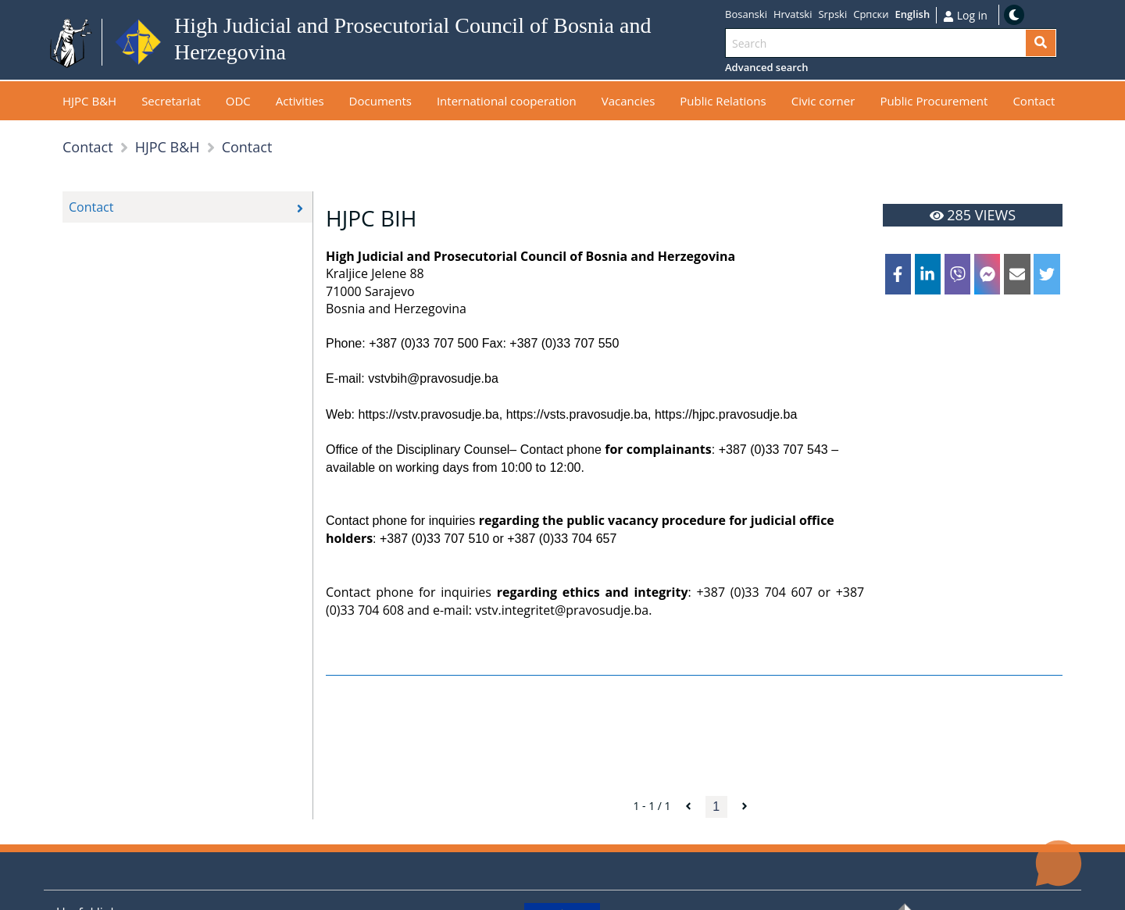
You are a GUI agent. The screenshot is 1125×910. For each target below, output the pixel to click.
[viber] (958, 274)
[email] (1017, 274)
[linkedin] (928, 274)
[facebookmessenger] (987, 274)
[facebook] (898, 274)
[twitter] (1047, 274)
